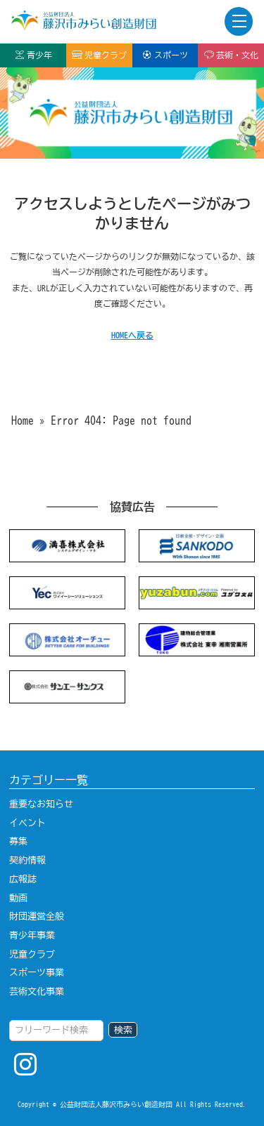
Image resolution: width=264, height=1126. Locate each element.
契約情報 (27, 860)
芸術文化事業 (36, 991)
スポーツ (165, 54)
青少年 (33, 54)
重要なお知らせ (41, 804)
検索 (123, 1030)
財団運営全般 (36, 916)
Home (22, 420)
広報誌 (23, 879)
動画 (18, 898)
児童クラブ (99, 54)
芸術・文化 (230, 54)
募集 (18, 841)
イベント (27, 823)
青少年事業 (32, 935)
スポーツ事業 (36, 972)
